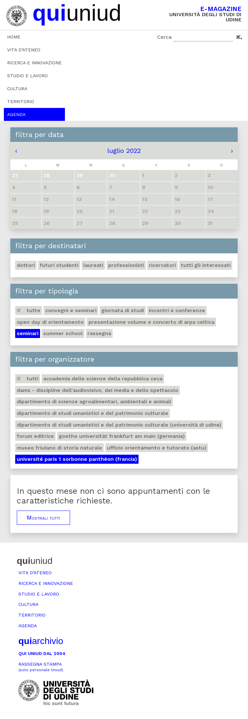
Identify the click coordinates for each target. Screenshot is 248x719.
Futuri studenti (59, 265)
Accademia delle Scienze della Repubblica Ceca (102, 378)
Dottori (26, 265)
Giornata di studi (122, 310)
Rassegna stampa (40, 666)
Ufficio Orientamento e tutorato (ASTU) (156, 448)
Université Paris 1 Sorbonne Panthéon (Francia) (77, 459)
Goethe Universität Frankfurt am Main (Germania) (122, 436)
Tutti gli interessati (206, 265)
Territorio (20, 101)
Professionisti (126, 265)
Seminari (27, 333)
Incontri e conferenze (177, 310)
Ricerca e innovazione (34, 62)
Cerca (164, 37)
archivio (40, 641)
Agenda (16, 114)
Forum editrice (35, 436)
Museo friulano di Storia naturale (59, 448)
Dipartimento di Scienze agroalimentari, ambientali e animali (94, 401)
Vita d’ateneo (23, 49)
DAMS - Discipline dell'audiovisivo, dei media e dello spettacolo (97, 390)
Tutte (28, 310)
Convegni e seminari (71, 310)
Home (13, 36)
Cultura (17, 88)
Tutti (27, 378)
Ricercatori (162, 265)
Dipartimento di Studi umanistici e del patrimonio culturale (92, 413)
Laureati (93, 265)
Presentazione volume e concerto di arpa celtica (151, 322)
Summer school (63, 333)
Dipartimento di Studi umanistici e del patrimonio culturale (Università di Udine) (119, 425)
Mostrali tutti (43, 517)
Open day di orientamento (50, 322)
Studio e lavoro (27, 75)
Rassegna (99, 333)
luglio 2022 (124, 150)
